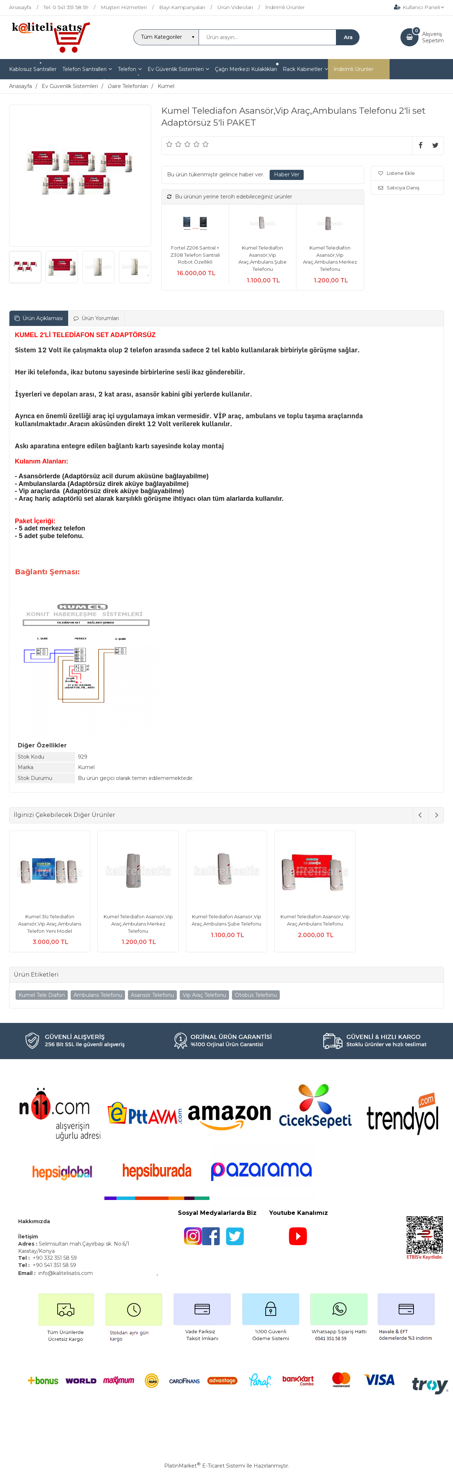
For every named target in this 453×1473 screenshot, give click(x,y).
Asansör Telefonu (152, 995)
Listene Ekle (396, 173)
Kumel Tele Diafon (41, 995)
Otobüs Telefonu (256, 995)
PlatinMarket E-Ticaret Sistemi (204, 1465)
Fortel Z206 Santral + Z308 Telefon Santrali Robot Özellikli (195, 255)
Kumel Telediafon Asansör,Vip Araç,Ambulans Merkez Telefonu (138, 923)
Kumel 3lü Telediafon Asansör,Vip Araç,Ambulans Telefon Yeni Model (49, 923)
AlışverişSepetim (433, 37)
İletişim (29, 1236)
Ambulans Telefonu (98, 995)
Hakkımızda (34, 1221)
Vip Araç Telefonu (204, 995)
